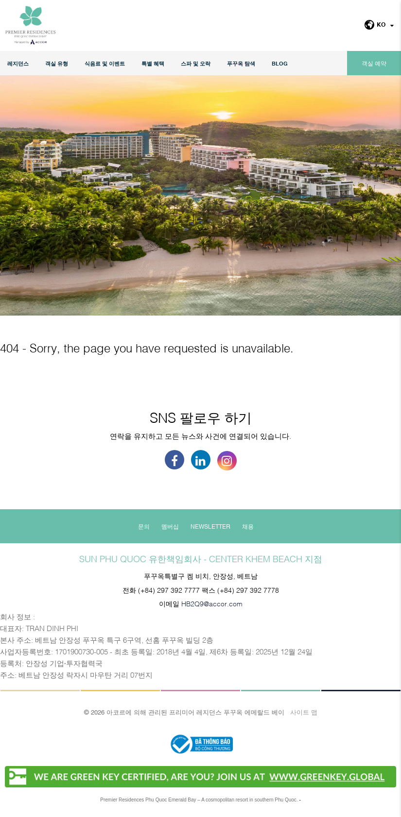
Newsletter (210, 526)
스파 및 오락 (195, 63)
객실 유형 (56, 63)
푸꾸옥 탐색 (241, 63)
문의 (144, 526)
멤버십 (170, 526)
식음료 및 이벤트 (105, 63)
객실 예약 (374, 63)
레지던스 (18, 63)
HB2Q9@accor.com (212, 603)
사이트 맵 (303, 711)
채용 (248, 526)
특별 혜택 (152, 63)
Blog (280, 63)
